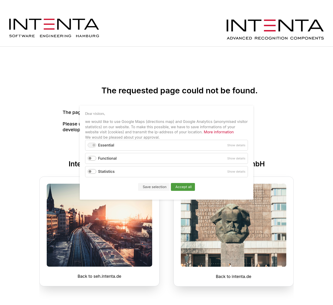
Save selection (154, 186)
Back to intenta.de (233, 276)
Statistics (106, 171)
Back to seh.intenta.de (99, 276)
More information (218, 132)
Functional (107, 158)
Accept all (184, 186)
